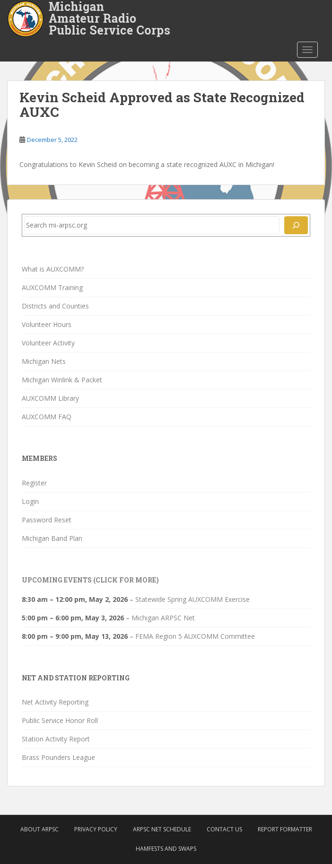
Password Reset (46, 519)
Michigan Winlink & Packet (62, 379)
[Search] (296, 225)
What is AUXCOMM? (53, 268)
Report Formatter (285, 829)
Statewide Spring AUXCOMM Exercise (192, 599)
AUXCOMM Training (52, 287)
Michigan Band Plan (52, 538)
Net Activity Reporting (55, 701)
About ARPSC (39, 829)
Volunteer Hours (46, 324)
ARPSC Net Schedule (162, 829)
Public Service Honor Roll (60, 720)
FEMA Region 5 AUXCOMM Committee (195, 636)
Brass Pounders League (58, 757)
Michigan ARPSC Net (163, 617)
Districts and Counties (55, 305)
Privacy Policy (95, 829)
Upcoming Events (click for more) (90, 579)
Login (30, 501)
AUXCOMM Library (50, 398)
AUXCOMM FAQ (46, 416)
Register (34, 482)
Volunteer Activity (48, 342)
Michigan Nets (44, 361)
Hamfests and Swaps (166, 849)
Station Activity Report (56, 738)
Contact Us (224, 829)
